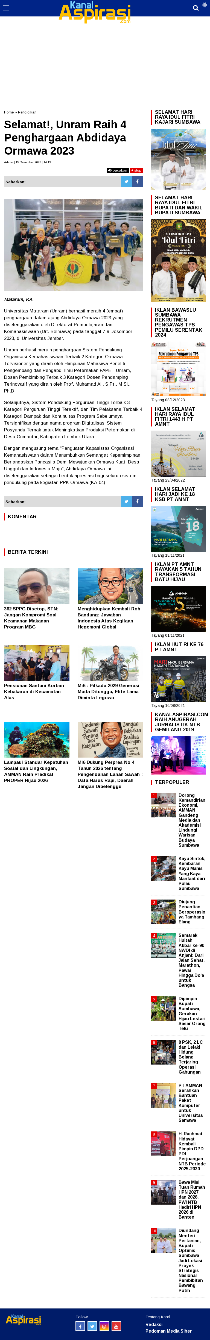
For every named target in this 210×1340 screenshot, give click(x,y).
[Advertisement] (105, 41)
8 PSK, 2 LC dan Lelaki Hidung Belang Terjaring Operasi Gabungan (191, 1057)
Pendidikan (27, 112)
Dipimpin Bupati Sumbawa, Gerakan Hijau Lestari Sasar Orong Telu (192, 1013)
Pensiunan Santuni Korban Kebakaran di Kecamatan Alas (34, 691)
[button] (204, 2)
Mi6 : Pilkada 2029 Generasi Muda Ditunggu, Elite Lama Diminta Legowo (108, 691)
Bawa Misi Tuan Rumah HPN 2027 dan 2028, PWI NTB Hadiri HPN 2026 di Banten (192, 1199)
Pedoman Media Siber (168, 1331)
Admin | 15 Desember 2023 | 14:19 (27, 162)
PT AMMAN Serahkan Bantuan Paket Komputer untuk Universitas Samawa (191, 1103)
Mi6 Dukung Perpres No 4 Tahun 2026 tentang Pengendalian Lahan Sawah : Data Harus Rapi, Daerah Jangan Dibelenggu (110, 774)
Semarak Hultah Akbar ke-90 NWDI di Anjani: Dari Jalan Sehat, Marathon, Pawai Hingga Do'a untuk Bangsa (192, 960)
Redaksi (153, 1324)
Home (9, 112)
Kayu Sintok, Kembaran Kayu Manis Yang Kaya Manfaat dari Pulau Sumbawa (192, 873)
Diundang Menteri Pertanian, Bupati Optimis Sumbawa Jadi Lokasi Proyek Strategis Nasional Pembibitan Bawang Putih (191, 1260)
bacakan (117, 170)
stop (136, 170)
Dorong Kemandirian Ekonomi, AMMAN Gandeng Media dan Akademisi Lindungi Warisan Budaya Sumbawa (192, 820)
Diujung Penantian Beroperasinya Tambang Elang (192, 912)
